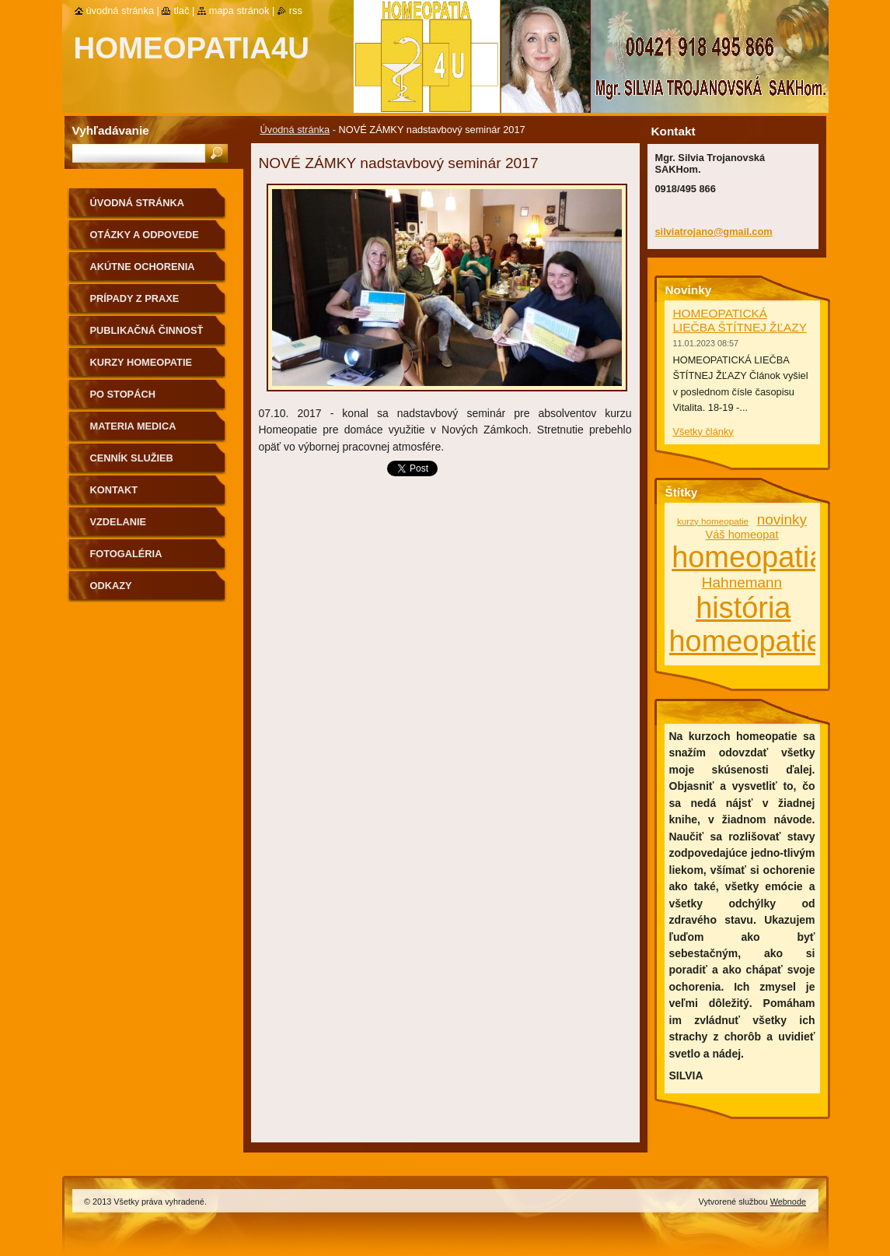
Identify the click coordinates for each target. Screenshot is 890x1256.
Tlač (181, 10)
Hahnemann (742, 582)
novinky (782, 519)
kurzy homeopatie (713, 521)
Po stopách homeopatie (122, 399)
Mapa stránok (239, 10)
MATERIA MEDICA (133, 426)
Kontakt (114, 490)
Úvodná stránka (295, 129)
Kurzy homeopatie (141, 362)
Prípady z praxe (135, 298)
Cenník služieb (131, 458)
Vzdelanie (118, 522)
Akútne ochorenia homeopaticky (142, 272)
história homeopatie (746, 624)
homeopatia (748, 557)
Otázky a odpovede (144, 234)
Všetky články (703, 431)
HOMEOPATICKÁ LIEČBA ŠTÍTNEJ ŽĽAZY (740, 320)
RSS (295, 10)
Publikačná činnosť (147, 330)
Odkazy (111, 585)
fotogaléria (126, 554)
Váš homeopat (741, 534)
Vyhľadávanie (110, 130)
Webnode (788, 1201)
